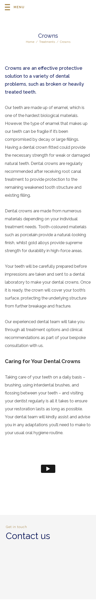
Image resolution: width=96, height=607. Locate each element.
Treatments (47, 42)
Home (30, 42)
